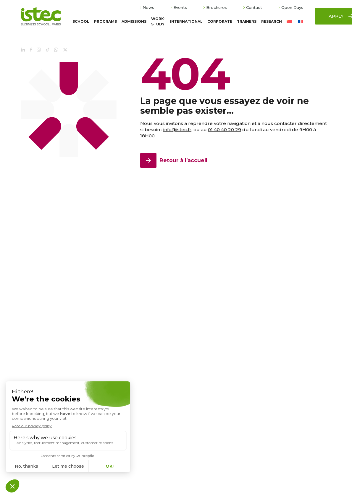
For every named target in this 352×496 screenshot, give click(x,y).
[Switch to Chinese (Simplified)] (289, 22)
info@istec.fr (177, 129)
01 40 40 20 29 (224, 129)
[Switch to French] (300, 22)
